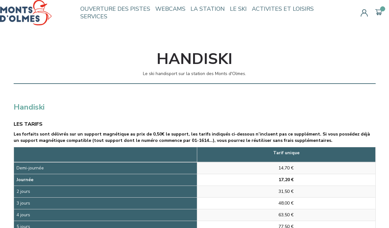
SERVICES (93, 16)
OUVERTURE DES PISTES (115, 9)
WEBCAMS (170, 9)
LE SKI (238, 9)
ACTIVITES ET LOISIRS (283, 9)
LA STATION (208, 9)
